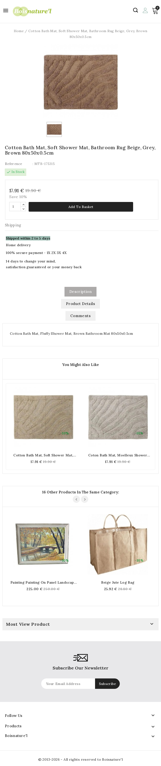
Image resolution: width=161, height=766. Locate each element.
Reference (13, 164)
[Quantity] (15, 206)
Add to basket (80, 207)
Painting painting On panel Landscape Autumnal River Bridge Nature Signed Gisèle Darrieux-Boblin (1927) (43, 582)
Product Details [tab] (80, 303)
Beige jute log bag (117, 582)
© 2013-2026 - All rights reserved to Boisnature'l (80, 759)
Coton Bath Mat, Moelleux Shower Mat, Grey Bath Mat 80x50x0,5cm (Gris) (117, 455)
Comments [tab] (80, 315)
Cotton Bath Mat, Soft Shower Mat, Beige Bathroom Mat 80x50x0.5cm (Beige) (43, 455)
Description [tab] (80, 291)
